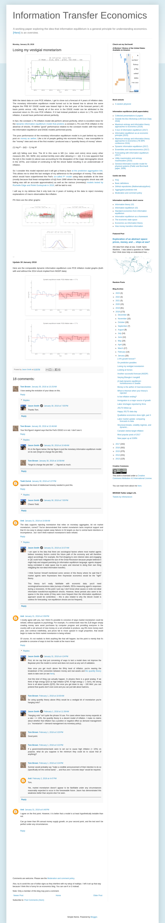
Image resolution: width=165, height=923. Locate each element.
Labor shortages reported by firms (131, 404)
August (121, 330)
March (121, 348)
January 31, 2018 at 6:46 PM (37, 810)
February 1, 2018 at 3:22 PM (51, 745)
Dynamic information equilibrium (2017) (131, 146)
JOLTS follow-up (124, 408)
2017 (118, 444)
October (121, 322)
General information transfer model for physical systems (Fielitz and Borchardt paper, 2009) (131, 166)
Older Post (97, 895)
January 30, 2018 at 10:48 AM (56, 445)
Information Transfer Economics (80, 15)
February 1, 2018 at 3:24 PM (51, 763)
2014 (118, 455)
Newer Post (18, 895)
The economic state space (126, 220)
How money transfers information (129, 226)
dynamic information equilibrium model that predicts (40, 124)
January (121, 356)
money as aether (28, 138)
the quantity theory (93, 671)
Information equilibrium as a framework (131, 216)
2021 (118, 300)
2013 (118, 459)
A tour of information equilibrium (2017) (131, 130)
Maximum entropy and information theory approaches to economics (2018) (132, 125)
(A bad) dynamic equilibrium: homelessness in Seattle (129, 382)
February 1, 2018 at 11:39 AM (56, 711)
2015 (118, 451)
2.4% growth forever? (126, 359)
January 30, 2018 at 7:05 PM (56, 406)
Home (58, 895)
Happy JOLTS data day (127, 411)
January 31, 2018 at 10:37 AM (56, 548)
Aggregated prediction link (126, 190)
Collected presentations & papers (129, 116)
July (120, 333)
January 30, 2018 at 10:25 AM (44, 387)
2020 (118, 304)
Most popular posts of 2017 (128, 435)
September (123, 326)
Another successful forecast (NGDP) (132, 374)
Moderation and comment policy (60, 878)
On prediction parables (127, 363)
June (120, 337)
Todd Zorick (25, 481)
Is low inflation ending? (127, 397)
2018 (118, 312)
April (120, 344)
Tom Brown (25, 387)
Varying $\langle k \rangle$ (128, 377)
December (122, 315)
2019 (118, 308)
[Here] (16, 32)
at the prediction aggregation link (87, 171)
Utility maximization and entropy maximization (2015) (128, 159)
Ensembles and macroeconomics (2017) (132, 149)
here (52, 674)
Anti (22, 521)
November (122, 319)
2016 (118, 448)
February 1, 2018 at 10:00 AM (51, 696)
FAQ (117, 180)
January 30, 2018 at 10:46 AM (44, 426)
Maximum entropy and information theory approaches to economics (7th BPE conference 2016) (132, 141)
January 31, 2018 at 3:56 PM (37, 616)
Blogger (94, 917)
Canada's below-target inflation (130, 431)
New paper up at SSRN (127, 438)
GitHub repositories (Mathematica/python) (132, 186)
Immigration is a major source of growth (134, 400)
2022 (118, 297)
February (122, 352)
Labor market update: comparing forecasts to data (131, 420)
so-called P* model (63, 176)
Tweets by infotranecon (122, 497)
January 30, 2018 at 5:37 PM (44, 481)
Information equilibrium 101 (126, 208)
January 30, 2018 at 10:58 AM (51, 461)
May (120, 341)
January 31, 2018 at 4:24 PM (56, 656)
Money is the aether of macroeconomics (134, 387)
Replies (26, 400)
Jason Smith (33, 406)
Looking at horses (124, 370)
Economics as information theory (129, 223)
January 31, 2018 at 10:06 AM (37, 521)
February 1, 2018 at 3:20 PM (51, 732)
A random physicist (123, 104)
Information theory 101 (124, 204)
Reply (22, 395)
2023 (118, 293)
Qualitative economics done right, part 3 (134, 415)
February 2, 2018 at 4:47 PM (44, 778)
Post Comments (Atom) (34, 900)
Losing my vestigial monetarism (130, 366)
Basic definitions (122, 183)
